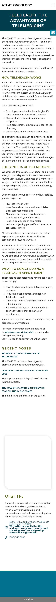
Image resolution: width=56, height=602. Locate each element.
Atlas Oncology (17, 5)
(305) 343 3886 (17, 537)
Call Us (28, 599)
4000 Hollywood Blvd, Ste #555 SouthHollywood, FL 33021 (29, 527)
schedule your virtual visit (19, 332)
